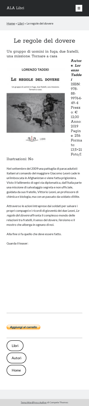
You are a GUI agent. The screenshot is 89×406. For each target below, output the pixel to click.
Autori (16, 358)
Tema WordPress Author (34, 402)
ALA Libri (15, 8)
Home (11, 23)
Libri (21, 23)
